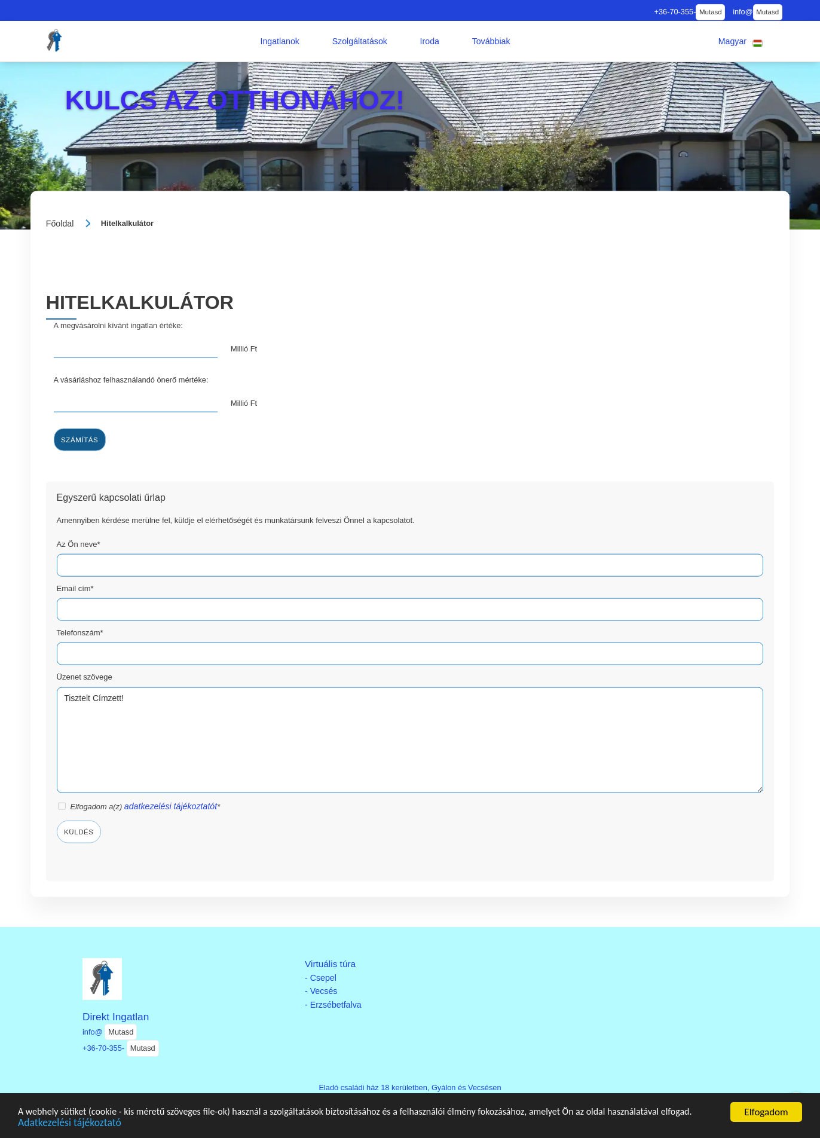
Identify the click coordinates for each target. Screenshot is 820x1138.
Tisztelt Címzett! (410, 740)
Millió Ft (244, 348)
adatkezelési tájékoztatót (170, 806)
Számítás (79, 439)
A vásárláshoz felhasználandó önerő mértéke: (131, 379)
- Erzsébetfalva (333, 1004)
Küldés (79, 831)
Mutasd (710, 12)
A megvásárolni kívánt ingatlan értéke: (118, 324)
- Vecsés (321, 991)
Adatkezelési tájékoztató (108, 1123)
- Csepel (320, 978)
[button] (280, 41)
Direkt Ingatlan (115, 1017)
